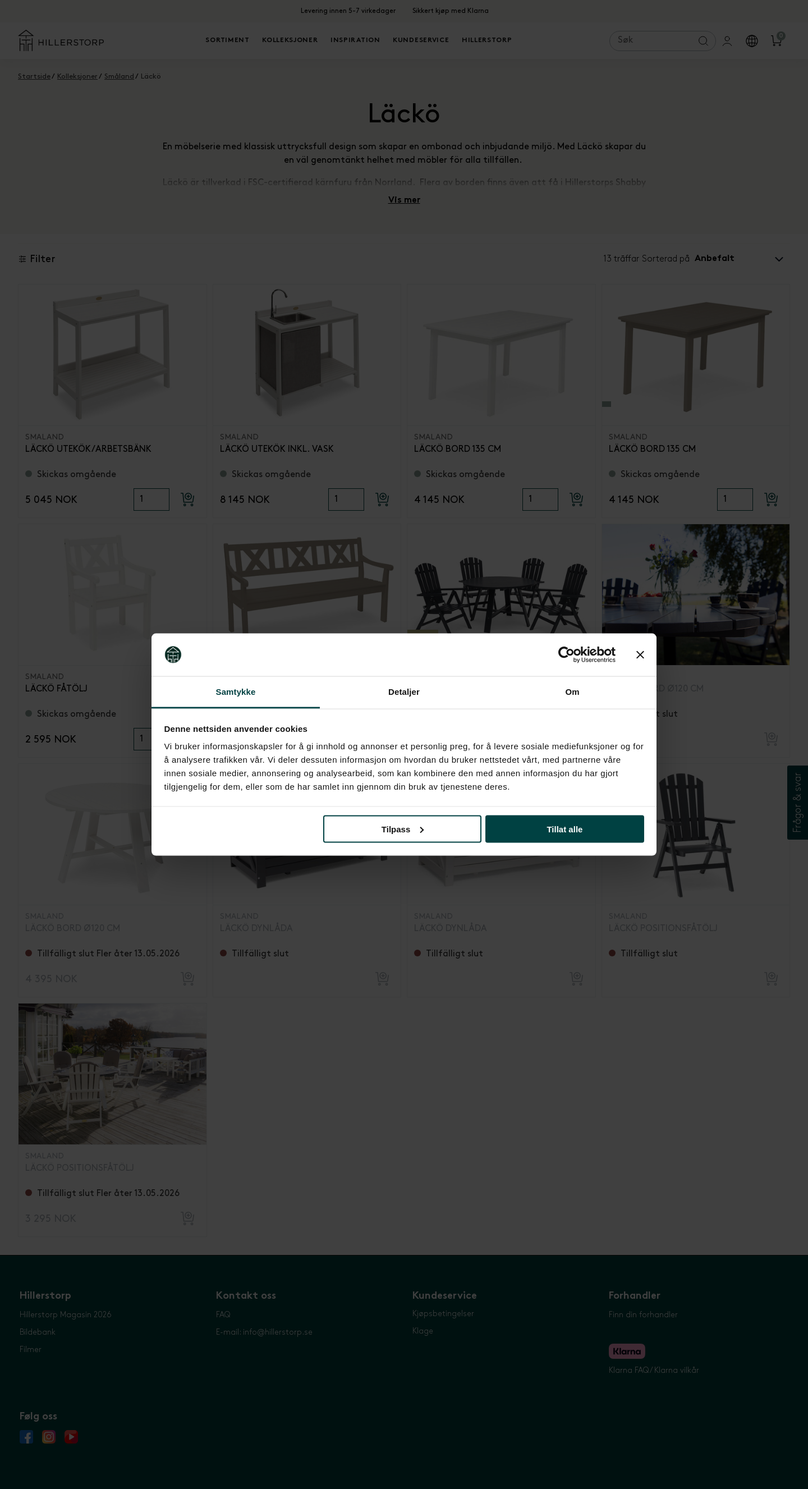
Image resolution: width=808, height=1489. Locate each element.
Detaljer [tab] (404, 692)
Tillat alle (564, 828)
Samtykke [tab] (236, 692)
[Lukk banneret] (640, 655)
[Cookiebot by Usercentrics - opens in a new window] (566, 655)
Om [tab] (572, 692)
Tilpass (403, 828)
